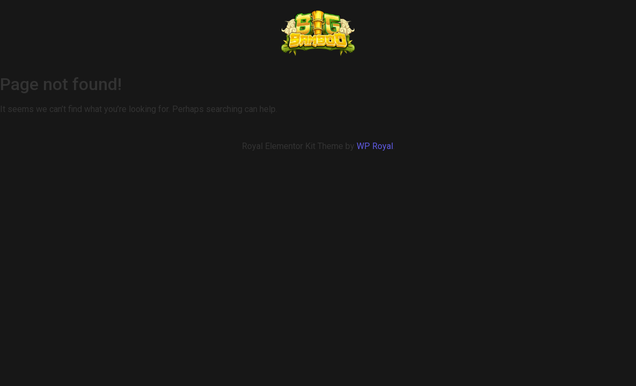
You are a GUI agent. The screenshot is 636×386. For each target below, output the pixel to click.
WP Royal (375, 146)
